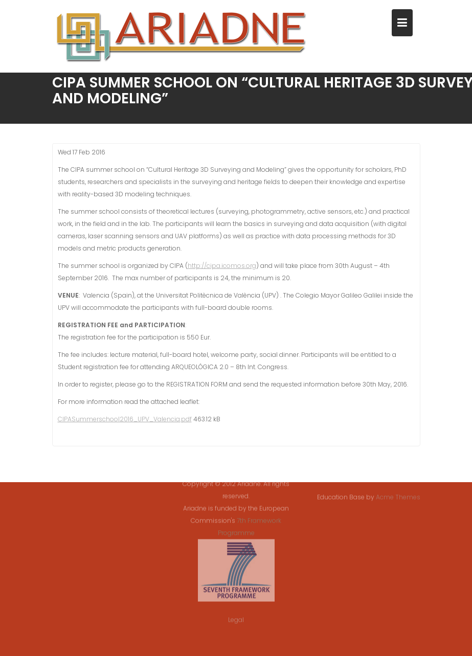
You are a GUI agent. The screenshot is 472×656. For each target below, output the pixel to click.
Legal (236, 615)
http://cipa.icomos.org (222, 266)
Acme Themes (398, 496)
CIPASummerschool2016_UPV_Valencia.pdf (125, 420)
